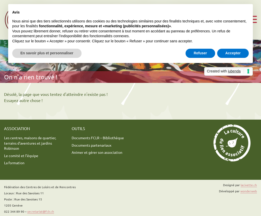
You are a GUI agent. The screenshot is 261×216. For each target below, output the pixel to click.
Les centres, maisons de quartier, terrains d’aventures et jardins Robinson (30, 142)
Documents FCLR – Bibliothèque (98, 137)
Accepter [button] (233, 53)
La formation (14, 162)
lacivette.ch (249, 185)
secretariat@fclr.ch (40, 211)
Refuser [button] (200, 53)
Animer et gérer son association (97, 152)
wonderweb (248, 191)
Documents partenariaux (91, 145)
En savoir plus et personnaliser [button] (46, 53)
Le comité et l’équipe (21, 155)
